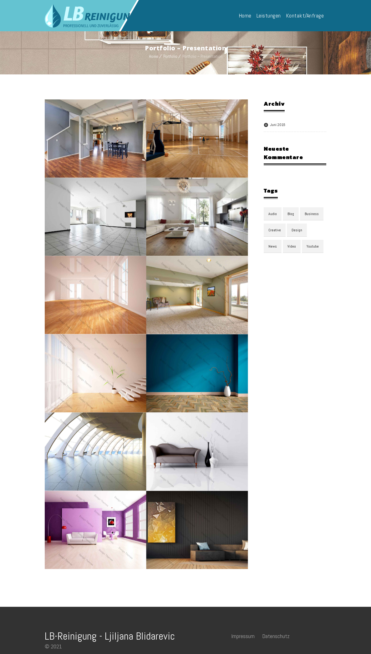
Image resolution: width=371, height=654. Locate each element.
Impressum (243, 636)
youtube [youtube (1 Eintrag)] (313, 246)
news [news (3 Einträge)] (272, 246)
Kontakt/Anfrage (305, 15)
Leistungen (269, 15)
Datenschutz (276, 636)
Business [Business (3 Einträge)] (312, 213)
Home (245, 15)
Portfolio (170, 56)
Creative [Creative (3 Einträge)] (274, 230)
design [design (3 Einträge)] (297, 230)
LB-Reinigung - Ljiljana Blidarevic (110, 636)
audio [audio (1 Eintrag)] (272, 213)
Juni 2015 (277, 124)
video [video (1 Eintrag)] (291, 246)
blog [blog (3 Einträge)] (290, 213)
